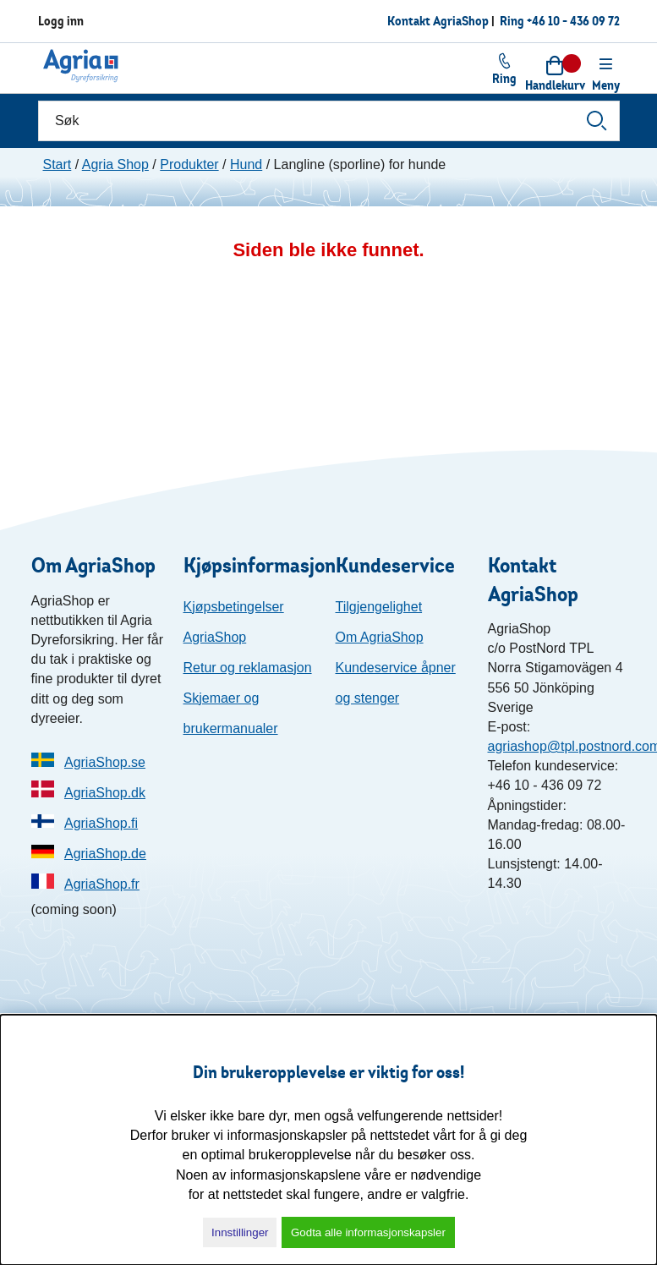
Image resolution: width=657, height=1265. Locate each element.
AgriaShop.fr (102, 884)
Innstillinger (239, 1232)
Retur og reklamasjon (247, 667)
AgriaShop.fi (101, 823)
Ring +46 (560, 21)
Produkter (189, 164)
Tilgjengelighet (379, 607)
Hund (246, 164)
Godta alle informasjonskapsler (368, 1232)
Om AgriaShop (380, 637)
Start (57, 164)
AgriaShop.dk (104, 793)
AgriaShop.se (104, 762)
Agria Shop (115, 164)
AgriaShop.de (105, 853)
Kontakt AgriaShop (438, 21)
